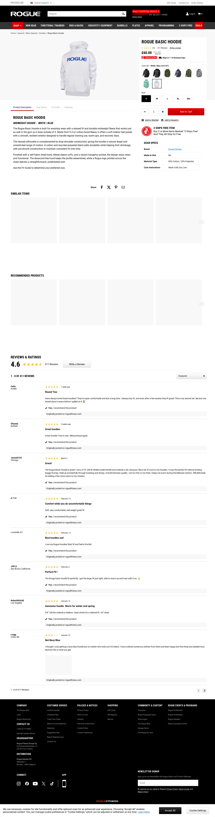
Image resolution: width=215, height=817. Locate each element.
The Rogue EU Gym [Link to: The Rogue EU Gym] (145, 733)
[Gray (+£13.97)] (199, 73)
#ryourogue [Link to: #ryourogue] (142, 719)
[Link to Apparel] (149, 25)
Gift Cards (171, 3)
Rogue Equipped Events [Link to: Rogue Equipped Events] (177, 724)
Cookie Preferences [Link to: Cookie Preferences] (85, 733)
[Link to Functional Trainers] (52, 25)
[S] (146, 98)
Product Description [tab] (22, 107)
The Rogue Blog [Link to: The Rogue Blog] (144, 724)
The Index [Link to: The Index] (142, 710)
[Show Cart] (200, 14)
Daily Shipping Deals (146, 11)
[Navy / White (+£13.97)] (178, 73)
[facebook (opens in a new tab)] (27, 783)
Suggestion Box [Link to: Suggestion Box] (53, 733)
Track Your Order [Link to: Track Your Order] (53, 719)
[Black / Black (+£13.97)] (146, 73)
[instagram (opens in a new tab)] (18, 783)
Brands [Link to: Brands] (110, 719)
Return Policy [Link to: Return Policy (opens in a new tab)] (143, 792)
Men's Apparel (31, 33)
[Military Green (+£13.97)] (167, 73)
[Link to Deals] (199, 25)
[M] (157, 98)
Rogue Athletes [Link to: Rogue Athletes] (174, 719)
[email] (168, 783)
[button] (123, 14)
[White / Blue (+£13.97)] (157, 83)
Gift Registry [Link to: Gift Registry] (112, 715)
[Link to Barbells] (122, 25)
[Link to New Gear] (31, 25)
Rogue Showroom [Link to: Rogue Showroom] (24, 719)
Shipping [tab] (68, 107)
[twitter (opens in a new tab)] (43, 783)
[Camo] (188, 73)
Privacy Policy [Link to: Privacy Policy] (83, 710)
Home (13, 33)
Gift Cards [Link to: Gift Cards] (112, 710)
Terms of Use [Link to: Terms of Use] (82, 715)
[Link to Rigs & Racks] (76, 25)
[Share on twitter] (109, 187)
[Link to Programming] (166, 25)
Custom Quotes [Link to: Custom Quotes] (53, 710)
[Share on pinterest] (116, 187)
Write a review (175, 48)
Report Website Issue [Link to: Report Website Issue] (55, 737)
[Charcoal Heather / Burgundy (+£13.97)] (157, 73)
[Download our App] (64, 783)
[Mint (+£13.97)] (146, 83)
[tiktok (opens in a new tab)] (52, 783)
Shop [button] (16, 25)
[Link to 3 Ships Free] (185, 25)
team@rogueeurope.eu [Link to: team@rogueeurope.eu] (26, 733)
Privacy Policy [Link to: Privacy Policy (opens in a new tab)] (172, 789)
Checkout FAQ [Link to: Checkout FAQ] (52, 715)
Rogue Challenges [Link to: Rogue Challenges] (175, 715)
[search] (86, 14)
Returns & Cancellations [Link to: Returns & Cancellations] (56, 724)
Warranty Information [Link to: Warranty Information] (86, 724)
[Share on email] (123, 187)
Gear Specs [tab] (41, 107)
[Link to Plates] (136, 25)
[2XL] (188, 98)
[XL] (178, 98)
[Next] (204, 691)
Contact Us (184, 3)
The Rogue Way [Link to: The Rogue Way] (23, 710)
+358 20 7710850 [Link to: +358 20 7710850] (24, 729)
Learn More (144, 812)
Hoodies (42, 33)
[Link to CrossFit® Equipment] (100, 25)
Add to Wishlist (150, 120)
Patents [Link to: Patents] (80, 719)
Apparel (21, 33)
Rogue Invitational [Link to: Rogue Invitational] (175, 710)
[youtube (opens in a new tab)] (35, 783)
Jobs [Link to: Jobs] (19, 715)
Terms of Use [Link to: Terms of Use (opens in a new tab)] (184, 789)
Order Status (197, 3)
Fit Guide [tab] (56, 107)
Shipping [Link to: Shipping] (50, 728)
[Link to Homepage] (26, 14)
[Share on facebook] (101, 187)
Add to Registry (170, 120)
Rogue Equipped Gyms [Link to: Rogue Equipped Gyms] (147, 715)
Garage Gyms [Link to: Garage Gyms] (143, 728)
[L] (167, 98)
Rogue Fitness (175, 149)
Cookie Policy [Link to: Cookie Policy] (82, 728)
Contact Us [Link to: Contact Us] (51, 742)
